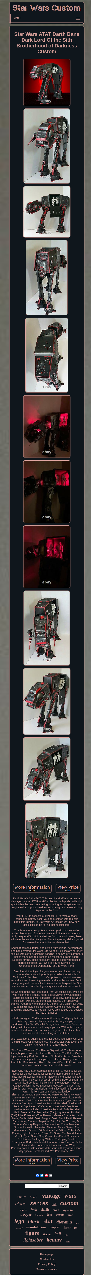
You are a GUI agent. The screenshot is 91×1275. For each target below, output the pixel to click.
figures (47, 1234)
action (60, 1214)
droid (56, 1210)
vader (23, 1210)
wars (70, 1195)
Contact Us (47, 1259)
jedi (58, 1233)
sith (54, 1204)
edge (66, 1235)
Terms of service (47, 1269)
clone (20, 1203)
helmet (19, 1228)
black (34, 1221)
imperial (39, 1215)
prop (70, 1214)
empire (21, 1197)
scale (34, 1196)
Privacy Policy (47, 1264)
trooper (26, 1214)
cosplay (55, 1227)
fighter (67, 1227)
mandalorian (36, 1227)
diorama (64, 1222)
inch (34, 1210)
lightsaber (33, 1240)
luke (49, 1214)
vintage (51, 1195)
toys (77, 1223)
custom (69, 1203)
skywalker (68, 1210)
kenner (54, 1240)
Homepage (47, 1254)
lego (19, 1221)
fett (75, 1227)
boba (68, 1242)
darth (45, 1209)
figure (32, 1233)
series (39, 1204)
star (48, 1220)
